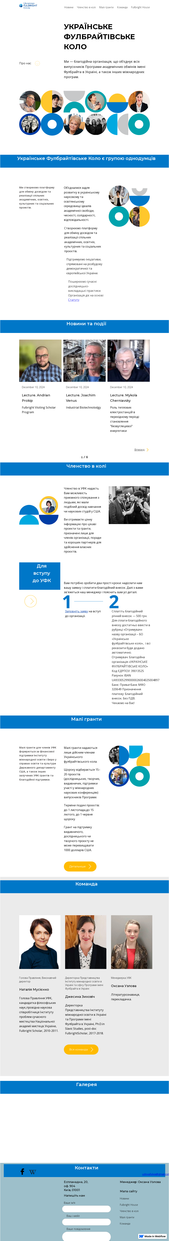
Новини (68, 7)
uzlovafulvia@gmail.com (146, 1178)
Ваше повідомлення (78, 1233)
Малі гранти (106, 7)
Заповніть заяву (77, 611)
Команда (122, 7)
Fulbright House (129, 1209)
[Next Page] (129, 449)
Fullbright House (140, 7)
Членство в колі (86, 7)
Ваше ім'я (69, 1207)
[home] (40, 5)
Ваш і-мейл (73, 1220)
